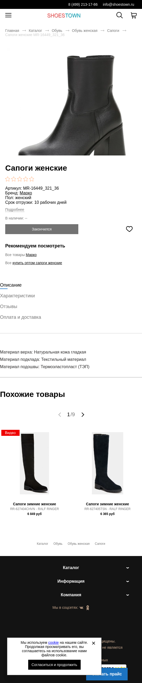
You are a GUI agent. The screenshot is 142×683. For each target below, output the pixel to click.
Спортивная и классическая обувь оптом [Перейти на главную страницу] (64, 15)
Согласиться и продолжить (54, 665)
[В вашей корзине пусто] (134, 15)
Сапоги (113, 30)
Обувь (57, 30)
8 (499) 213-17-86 (83, 4)
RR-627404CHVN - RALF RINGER (34, 509)
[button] (60, 414)
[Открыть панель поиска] (119, 15)
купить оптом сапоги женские (37, 263)
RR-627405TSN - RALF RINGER (107, 509)
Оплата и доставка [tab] (20, 317)
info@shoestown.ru (118, 4)
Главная (12, 30)
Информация (71, 581)
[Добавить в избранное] (129, 229)
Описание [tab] (11, 285)
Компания (71, 595)
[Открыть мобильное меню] (8, 15)
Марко (26, 193)
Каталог (35, 30)
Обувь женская (85, 30)
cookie (53, 642)
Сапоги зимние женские (34, 504)
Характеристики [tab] (17, 295)
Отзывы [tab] (8, 306)
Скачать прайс (107, 674)
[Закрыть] (93, 643)
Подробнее (14, 209)
